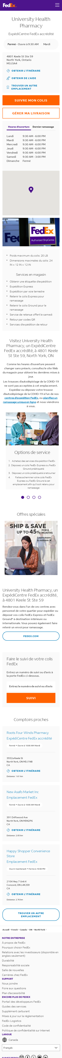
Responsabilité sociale (15, 965)
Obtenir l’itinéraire (24, 70)
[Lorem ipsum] (31, 1047)
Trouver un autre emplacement (22, 87)
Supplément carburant (16, 1011)
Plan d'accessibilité (13, 993)
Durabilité (8, 960)
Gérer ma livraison (26, 111)
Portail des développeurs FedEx (21, 1001)
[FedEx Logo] (10, 5)
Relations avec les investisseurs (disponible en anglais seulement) (30, 953)
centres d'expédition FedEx (21, 397)
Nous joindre (10, 983)
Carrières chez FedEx (15, 975)
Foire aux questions (14, 988)
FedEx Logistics (11, 1020)
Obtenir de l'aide (21, 78)
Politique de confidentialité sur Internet (26, 1030)
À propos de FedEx (13, 942)
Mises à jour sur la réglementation (23, 1016)
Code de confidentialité (16, 1025)
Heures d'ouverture (18, 126)
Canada (10, 1039)
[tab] (22, 497)
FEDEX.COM (20, 635)
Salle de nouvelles (13, 970)
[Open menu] (57, 5)
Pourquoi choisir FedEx (16, 947)
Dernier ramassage (43, 126)
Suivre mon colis (24, 98)
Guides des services (14, 1006)
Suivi (31, 698)
